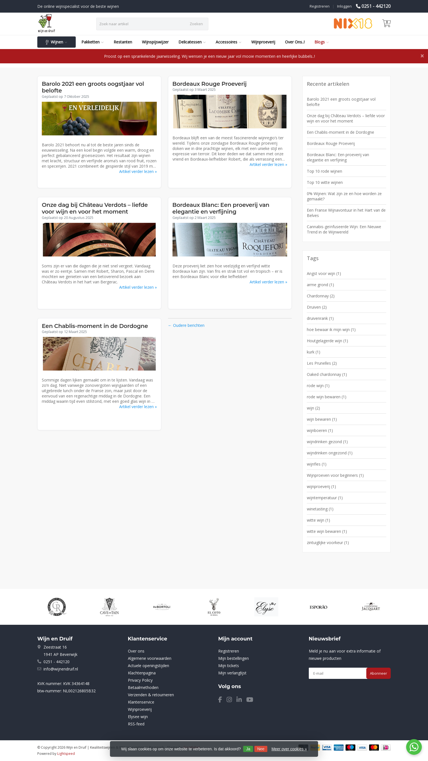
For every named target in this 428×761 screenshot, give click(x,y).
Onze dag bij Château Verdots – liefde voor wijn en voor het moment (95, 208)
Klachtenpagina (142, 673)
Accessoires (228, 42)
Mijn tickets (228, 665)
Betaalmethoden (143, 687)
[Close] (422, 56)
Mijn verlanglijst (232, 673)
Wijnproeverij (263, 42)
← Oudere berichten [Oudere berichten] (186, 325)
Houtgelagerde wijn (327, 340)
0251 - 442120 (376, 6)
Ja (248, 749)
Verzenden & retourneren (151, 694)
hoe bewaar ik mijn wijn (331, 329)
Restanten (123, 42)
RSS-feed (136, 724)
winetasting (320, 509)
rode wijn (318, 385)
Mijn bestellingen (233, 658)
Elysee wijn (138, 716)
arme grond (320, 284)
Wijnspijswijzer (155, 42)
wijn (313, 408)
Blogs (321, 42)
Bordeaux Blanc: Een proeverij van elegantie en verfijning (221, 208)
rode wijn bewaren (326, 396)
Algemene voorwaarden (149, 658)
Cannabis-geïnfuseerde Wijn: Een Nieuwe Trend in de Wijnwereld (344, 229)
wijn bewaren (322, 419)
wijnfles (316, 464)
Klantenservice (141, 702)
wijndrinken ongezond (330, 452)
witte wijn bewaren (327, 531)
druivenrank (320, 318)
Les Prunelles (322, 363)
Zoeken (196, 23)
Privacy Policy (140, 680)
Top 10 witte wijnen (325, 182)
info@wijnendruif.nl (60, 669)
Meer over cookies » (289, 749)
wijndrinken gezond (327, 441)
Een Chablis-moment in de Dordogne (95, 326)
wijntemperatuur (325, 497)
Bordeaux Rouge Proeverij (209, 83)
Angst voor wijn (324, 273)
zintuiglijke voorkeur (328, 542)
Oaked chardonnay (327, 374)
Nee (260, 749)
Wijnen (56, 42)
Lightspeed (66, 753)
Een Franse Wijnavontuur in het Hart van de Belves (346, 212)
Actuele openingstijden (148, 665)
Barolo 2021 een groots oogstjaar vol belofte (341, 101)
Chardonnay (321, 296)
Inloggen (344, 6)
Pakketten (92, 42)
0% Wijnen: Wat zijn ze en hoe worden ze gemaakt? (344, 196)
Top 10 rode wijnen (324, 171)
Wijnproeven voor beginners (335, 475)
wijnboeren (320, 430)
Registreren (320, 6)
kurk (313, 352)
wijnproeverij (321, 486)
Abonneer (378, 673)
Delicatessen (192, 42)
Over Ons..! (295, 42)
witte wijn (318, 520)
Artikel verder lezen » (138, 171)
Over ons (136, 651)
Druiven (317, 307)
